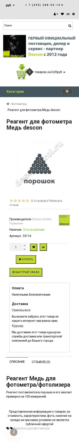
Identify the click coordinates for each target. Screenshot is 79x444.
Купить (26, 259)
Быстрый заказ (25, 272)
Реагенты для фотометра (32, 428)
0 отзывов (37, 201)
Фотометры (19, 104)
